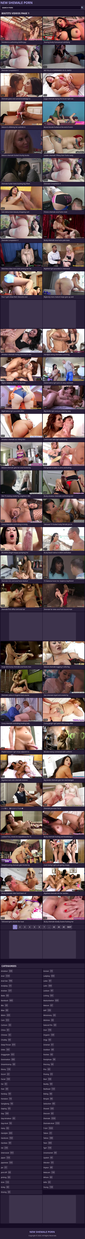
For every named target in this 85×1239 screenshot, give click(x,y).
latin (47, 985)
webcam (49, 1172)
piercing (48, 1064)
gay (5, 1113)
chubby (6, 1039)
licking (48, 995)
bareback (7, 1000)
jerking (6, 1177)
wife (47, 1182)
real (47, 1079)
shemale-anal (51, 1123)
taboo (47, 1133)
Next (69, 927)
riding (47, 1093)
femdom (6, 1098)
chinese (6, 1035)
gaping (6, 1108)
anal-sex (7, 980)
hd (4, 1147)
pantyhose (49, 1059)
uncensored (50, 1152)
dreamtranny (8, 1064)
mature (48, 1005)
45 (64, 927)
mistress (48, 1020)
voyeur (48, 1167)
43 (54, 927)
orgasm (49, 1035)
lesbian (48, 990)
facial (5, 1079)
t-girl (48, 1128)
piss (47, 1069)
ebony (6, 1069)
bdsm (5, 1015)
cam (5, 1020)
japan (5, 1157)
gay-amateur (8, 1118)
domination (8, 1059)
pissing (48, 1074)
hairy (5, 1128)
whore (48, 1177)
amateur (7, 971)
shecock (48, 1113)
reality (48, 1084)
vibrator (48, 1162)
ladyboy (49, 976)
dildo (5, 1049)
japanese (7, 1162)
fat (4, 1084)
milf (47, 1010)
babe (5, 995)
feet (5, 1089)
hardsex (6, 1143)
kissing (6, 1192)
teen (47, 1143)
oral (47, 1030)
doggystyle (8, 1054)
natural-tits (50, 1025)
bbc (4, 1005)
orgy (47, 1039)
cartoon (6, 1025)
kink (5, 1182)
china (5, 1030)
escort (5, 1074)
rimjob (48, 1098)
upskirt (48, 1157)
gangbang (7, 1103)
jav (4, 1167)
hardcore (7, 1138)
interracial (7, 1152)
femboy (6, 1093)
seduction (49, 1103)
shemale (49, 1118)
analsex (6, 990)
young (48, 1187)
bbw (5, 1010)
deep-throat (8, 1044)
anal (5, 976)
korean (48, 971)
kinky (5, 1187)
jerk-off (6, 1172)
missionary (49, 1015)
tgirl (47, 1147)
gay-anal (6, 1123)
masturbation (51, 1000)
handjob (7, 1133)
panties (48, 1054)
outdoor (48, 1049)
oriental (48, 1044)
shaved (48, 1108)
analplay (6, 985)
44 (59, 927)
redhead (49, 1089)
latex (47, 980)
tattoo (48, 1138)
